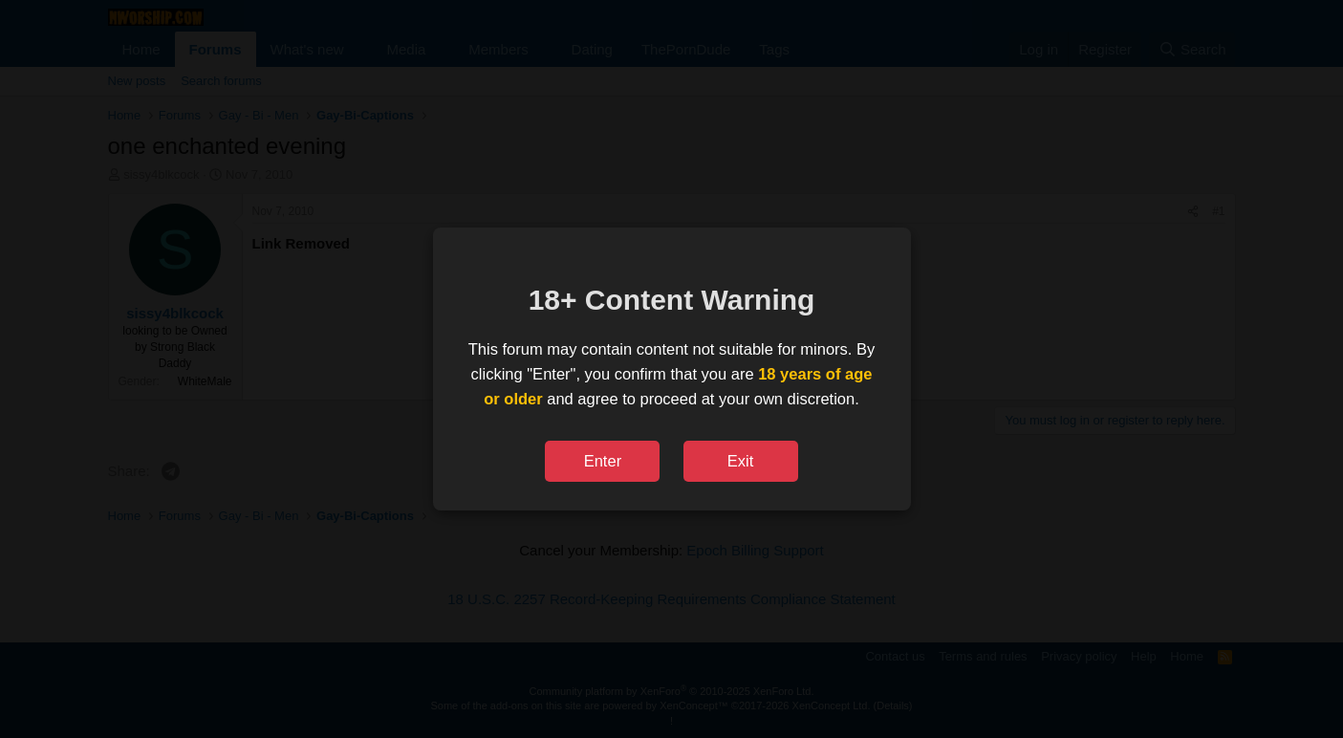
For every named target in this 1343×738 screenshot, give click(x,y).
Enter (602, 460)
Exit (740, 460)
